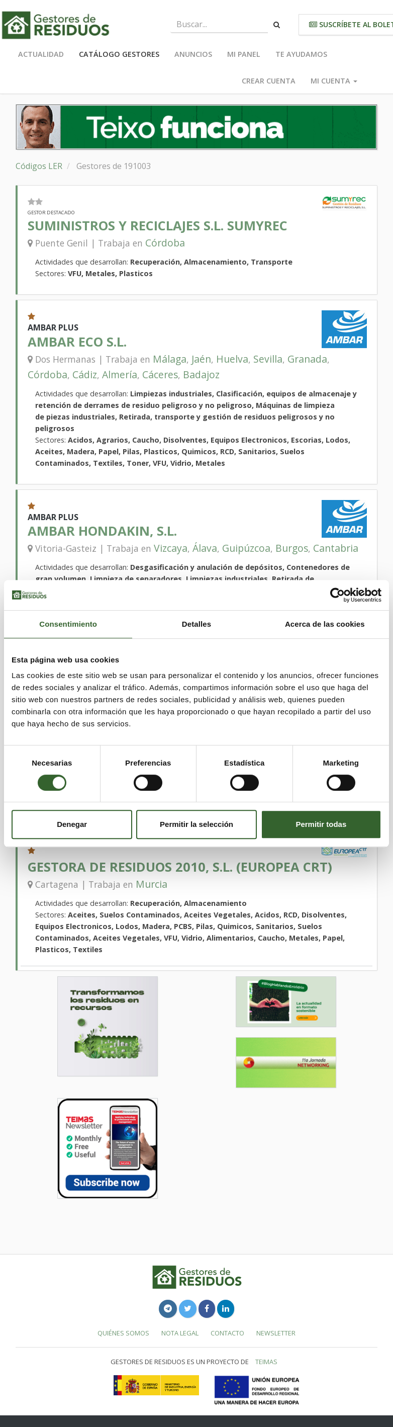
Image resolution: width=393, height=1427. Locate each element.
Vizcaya (170, 548)
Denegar (72, 824)
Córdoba (165, 242)
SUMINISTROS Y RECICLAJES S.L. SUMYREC (157, 225)
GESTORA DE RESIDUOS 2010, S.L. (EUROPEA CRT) (180, 867)
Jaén (201, 359)
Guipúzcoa (246, 548)
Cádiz (84, 374)
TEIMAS (266, 1361)
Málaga (169, 359)
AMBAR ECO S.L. (77, 342)
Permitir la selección (196, 824)
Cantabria (335, 548)
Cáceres (160, 374)
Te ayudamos (301, 54)
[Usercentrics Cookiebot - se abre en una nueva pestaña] (337, 595)
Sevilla (267, 359)
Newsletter (276, 1332)
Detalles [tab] (196, 624)
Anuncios (193, 54)
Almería (119, 374)
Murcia (151, 884)
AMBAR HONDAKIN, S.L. (102, 531)
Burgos (291, 548)
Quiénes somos (123, 1332)
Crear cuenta (269, 81)
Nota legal (180, 1332)
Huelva (232, 359)
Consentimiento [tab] (68, 624)
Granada (307, 359)
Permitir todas (321, 824)
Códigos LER (39, 166)
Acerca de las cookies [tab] (325, 624)
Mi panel (243, 54)
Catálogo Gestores (119, 54)
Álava (204, 548)
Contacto (227, 1332)
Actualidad (41, 54)
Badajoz (201, 374)
